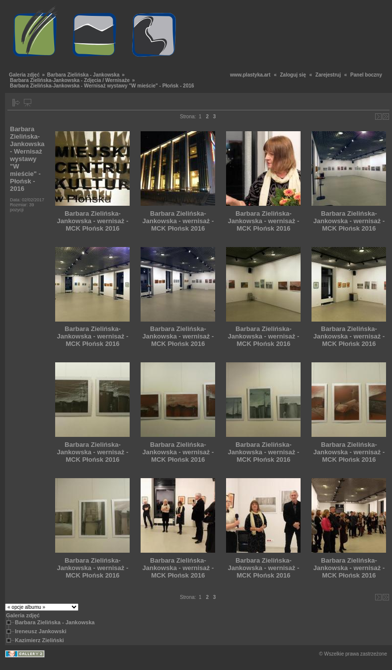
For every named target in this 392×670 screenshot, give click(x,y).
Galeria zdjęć (24, 75)
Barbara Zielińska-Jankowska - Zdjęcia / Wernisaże (70, 80)
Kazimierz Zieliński (39, 640)
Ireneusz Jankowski (40, 631)
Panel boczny (366, 75)
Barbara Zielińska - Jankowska (83, 75)
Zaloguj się (293, 75)
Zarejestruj (328, 75)
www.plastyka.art (250, 75)
